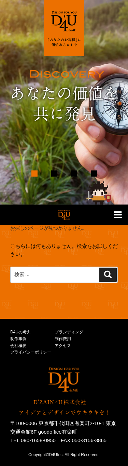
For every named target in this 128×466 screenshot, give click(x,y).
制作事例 (18, 338)
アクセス (63, 345)
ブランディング (69, 332)
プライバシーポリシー (30, 352)
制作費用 (63, 338)
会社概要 (18, 345)
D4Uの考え (20, 332)
